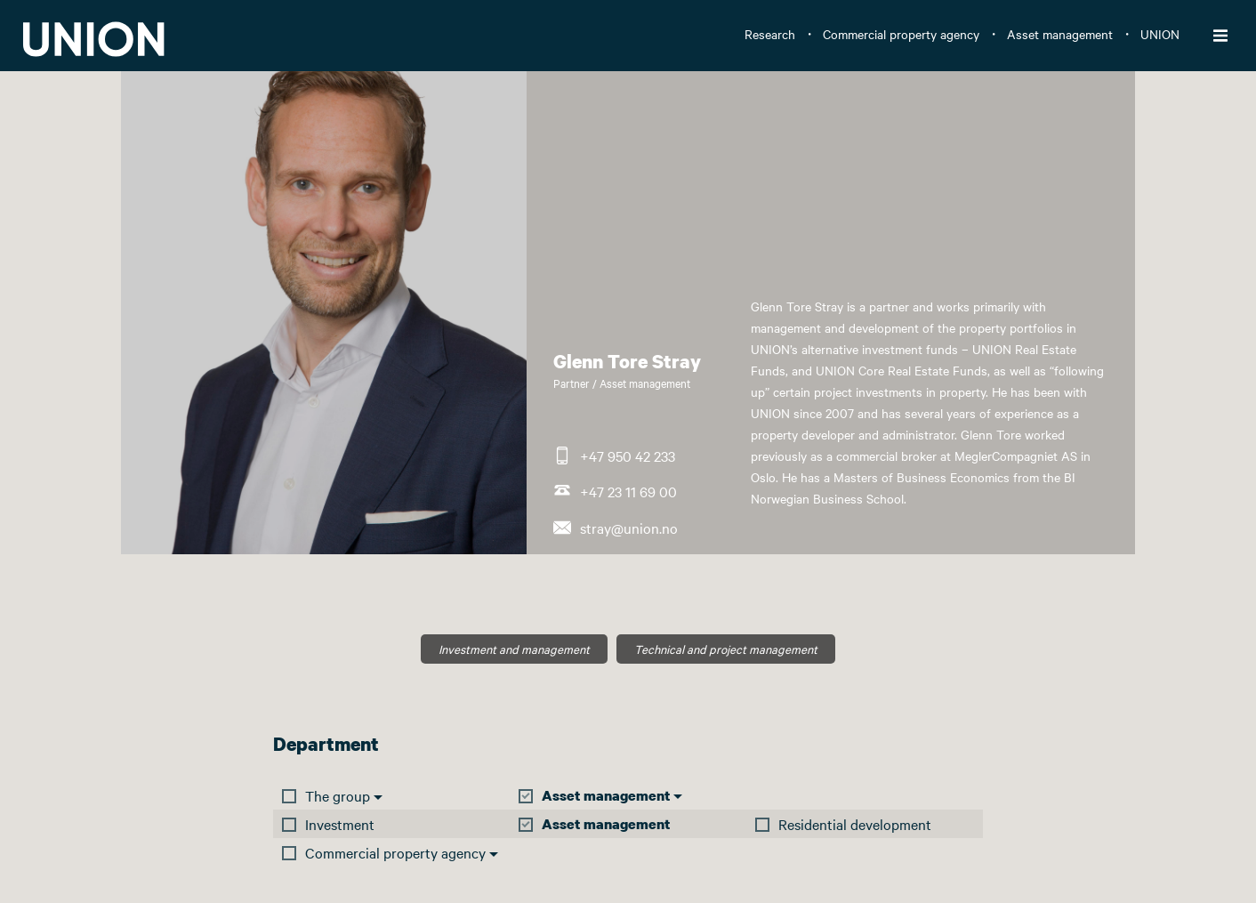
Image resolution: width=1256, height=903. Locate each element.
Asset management (1060, 34)
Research (770, 34)
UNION (1160, 34)
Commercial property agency (901, 34)
